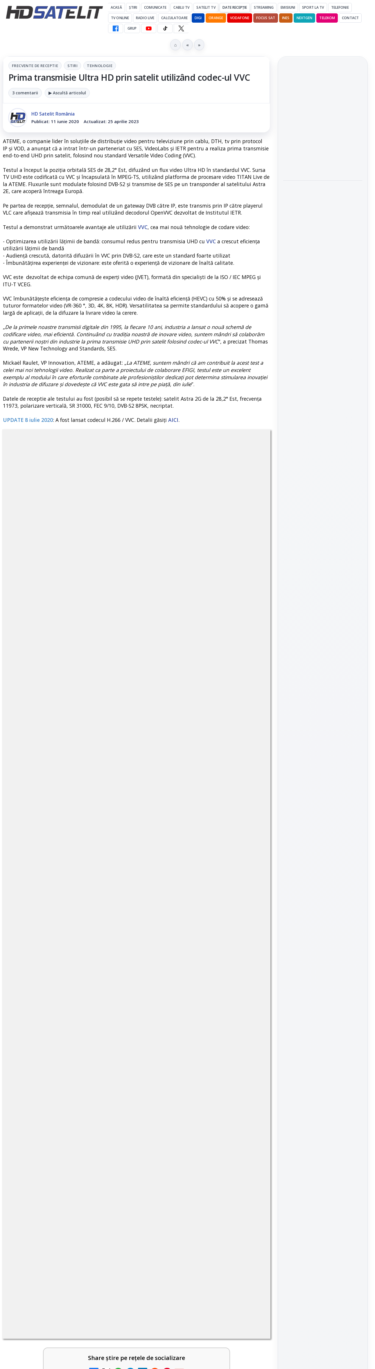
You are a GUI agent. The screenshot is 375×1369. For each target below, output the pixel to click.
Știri (133, 7)
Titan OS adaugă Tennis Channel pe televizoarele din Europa (322, 116)
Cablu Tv (181, 7)
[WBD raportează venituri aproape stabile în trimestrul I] (109, 1336)
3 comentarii (25, 93)
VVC (143, 227)
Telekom (327, 17)
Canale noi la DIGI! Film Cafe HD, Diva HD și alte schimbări (190, 1330)
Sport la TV (313, 7)
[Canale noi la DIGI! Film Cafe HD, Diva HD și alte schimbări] (245, 1336)
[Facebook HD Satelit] (115, 28)
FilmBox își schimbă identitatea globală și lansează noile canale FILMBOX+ (191, 1252)
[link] (68, 1088)
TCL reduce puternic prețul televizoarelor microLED (185, 1070)
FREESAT (312, 957)
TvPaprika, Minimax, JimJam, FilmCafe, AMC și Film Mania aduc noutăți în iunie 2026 (52, 1256)
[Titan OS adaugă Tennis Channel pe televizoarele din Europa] (323, 152)
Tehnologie (99, 65)
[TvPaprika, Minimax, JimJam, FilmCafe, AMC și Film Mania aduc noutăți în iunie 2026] (109, 1254)
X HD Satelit (323, 863)
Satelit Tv (205, 7)
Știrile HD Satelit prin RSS (322, 899)
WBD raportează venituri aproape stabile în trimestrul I (51, 1330)
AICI (173, 419)
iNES (285, 17)
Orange (216, 17)
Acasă (116, 7)
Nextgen (305, 17)
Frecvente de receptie (35, 65)
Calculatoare (174, 17)
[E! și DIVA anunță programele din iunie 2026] (245, 1157)
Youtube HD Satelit (323, 830)
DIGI (198, 17)
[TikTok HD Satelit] (165, 28)
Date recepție (235, 7)
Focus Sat (265, 17)
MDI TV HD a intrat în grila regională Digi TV (319, 190)
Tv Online (120, 17)
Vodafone (239, 17)
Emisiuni (288, 7)
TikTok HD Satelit (322, 847)
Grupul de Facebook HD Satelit (323, 794)
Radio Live (145, 17)
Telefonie (340, 7)
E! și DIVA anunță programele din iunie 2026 (188, 1148)
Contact (350, 17)
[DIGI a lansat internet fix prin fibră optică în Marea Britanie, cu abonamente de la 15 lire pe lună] (109, 1075)
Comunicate (155, 7)
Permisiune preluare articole (323, 1027)
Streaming (264, 7)
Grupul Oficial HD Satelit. (159, 898)
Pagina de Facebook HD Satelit (322, 771)
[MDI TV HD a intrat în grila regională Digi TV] (323, 222)
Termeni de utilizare (323, 1046)
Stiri (72, 65)
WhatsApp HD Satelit (323, 814)
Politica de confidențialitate (322, 1065)
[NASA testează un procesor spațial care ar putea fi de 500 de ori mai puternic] (323, 305)
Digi (291, 957)
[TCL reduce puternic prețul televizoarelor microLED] (245, 1075)
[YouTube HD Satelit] (148, 28)
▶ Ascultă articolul (67, 93)
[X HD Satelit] (181, 28)
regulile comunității (98, 889)
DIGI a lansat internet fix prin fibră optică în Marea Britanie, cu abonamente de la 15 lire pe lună (53, 1077)
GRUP (132, 28)
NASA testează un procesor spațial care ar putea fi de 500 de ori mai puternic (321, 266)
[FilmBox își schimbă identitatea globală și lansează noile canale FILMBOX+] (245, 1254)
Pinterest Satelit (323, 880)
